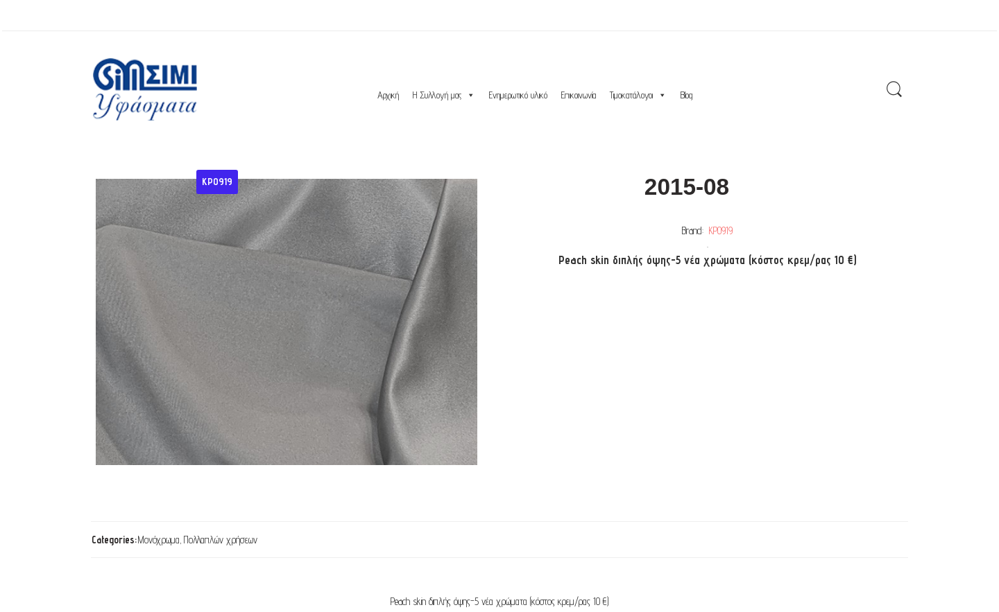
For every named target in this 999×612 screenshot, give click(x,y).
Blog (686, 94)
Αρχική (388, 94)
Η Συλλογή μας (444, 94)
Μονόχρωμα (159, 539)
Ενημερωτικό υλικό (518, 94)
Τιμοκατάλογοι (638, 94)
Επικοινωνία (578, 94)
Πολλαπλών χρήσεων (220, 539)
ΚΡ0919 (721, 230)
